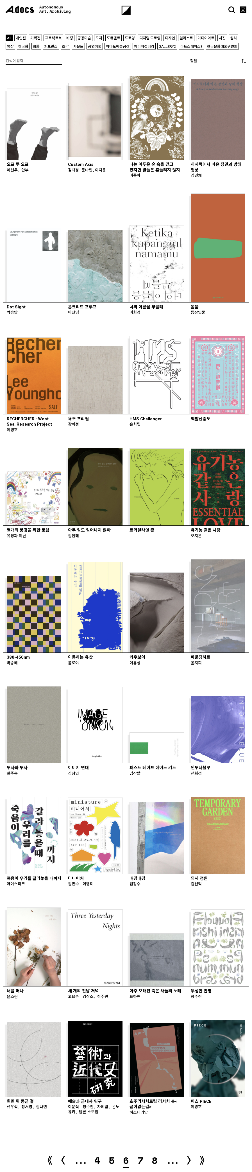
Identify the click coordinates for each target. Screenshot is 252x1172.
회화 (36, 46)
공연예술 (94, 46)
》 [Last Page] (204, 1160)
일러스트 (186, 38)
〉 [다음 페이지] (189, 1160)
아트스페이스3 (191, 46)
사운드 (78, 46)
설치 (233, 38)
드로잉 (130, 38)
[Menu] (126, 10)
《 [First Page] (47, 1160)
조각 (65, 46)
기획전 (35, 38)
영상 (10, 46)
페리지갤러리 (144, 46)
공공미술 (84, 38)
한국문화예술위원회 (222, 46)
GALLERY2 (167, 46)
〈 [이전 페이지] (63, 1160)
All (9, 38)
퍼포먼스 (51, 46)
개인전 (21, 38)
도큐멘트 (113, 38)
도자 (99, 38)
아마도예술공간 (118, 46)
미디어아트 (205, 38)
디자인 (170, 38)
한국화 (23, 46)
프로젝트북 (53, 38)
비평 (69, 38)
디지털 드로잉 (149, 38)
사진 (222, 38)
